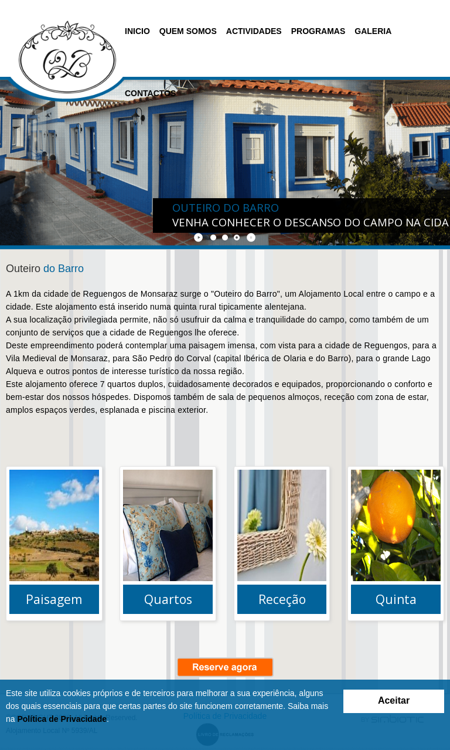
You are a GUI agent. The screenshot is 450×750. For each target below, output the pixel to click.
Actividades (254, 31)
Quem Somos (188, 31)
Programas (318, 31)
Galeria (372, 31)
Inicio (137, 31)
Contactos (150, 93)
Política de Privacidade (62, 719)
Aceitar (394, 700)
